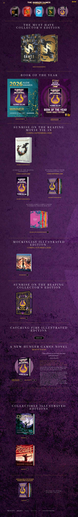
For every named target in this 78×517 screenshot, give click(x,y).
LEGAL (39, 510)
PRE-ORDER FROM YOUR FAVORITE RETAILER (39, 232)
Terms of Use (26, 510)
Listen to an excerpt (21, 119)
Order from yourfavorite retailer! (54, 120)
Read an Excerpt (29, 380)
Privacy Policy (20, 510)
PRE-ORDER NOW (24, 274)
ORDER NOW (24, 318)
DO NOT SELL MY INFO (33, 510)
